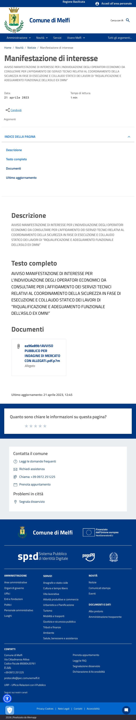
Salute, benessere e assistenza (60, 638)
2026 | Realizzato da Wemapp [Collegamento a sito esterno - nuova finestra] (21, 717)
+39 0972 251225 (14, 672)
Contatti (9, 649)
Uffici (7, 593)
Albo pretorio (96, 611)
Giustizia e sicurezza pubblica (59, 622)
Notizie (31, 47)
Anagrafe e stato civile (55, 583)
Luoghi (8, 616)
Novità (19, 47)
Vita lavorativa (51, 594)
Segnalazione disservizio (86, 666)
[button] (113, 4)
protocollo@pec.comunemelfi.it (21, 678)
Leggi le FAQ (79, 661)
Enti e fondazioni (13, 599)
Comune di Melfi (49, 20)
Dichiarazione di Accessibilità (89, 672)
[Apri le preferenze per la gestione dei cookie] (9, 710)
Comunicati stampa (99, 588)
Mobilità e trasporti (53, 616)
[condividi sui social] (13, 110)
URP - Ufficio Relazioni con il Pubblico (25, 685)
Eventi (92, 593)
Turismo (47, 611)
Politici (8, 605)
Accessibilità (93, 708)
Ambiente (48, 633)
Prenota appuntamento (86, 655)
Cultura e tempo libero (55, 588)
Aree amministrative (15, 582)
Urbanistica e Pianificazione (58, 605)
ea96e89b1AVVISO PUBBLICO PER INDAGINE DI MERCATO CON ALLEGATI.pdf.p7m (42, 353)
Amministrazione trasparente (105, 617)
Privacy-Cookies (45, 708)
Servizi (47, 576)
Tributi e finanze (52, 627)
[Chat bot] (126, 710)
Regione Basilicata (74, 2)
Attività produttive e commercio (60, 599)
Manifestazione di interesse (56, 47)
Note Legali (63, 708)
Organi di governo (14, 588)
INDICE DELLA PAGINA (20, 136)
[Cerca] (128, 20)
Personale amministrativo (18, 610)
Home (7, 47)
